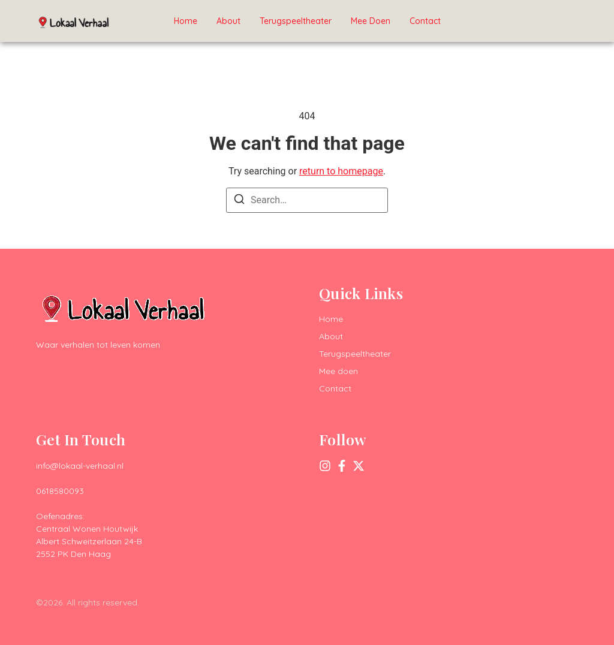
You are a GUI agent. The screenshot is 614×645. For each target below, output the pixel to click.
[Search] (239, 201)
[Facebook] (342, 466)
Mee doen (370, 21)
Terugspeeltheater (296, 21)
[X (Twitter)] (359, 466)
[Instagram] (325, 466)
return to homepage (341, 171)
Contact (425, 21)
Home (185, 21)
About (228, 21)
